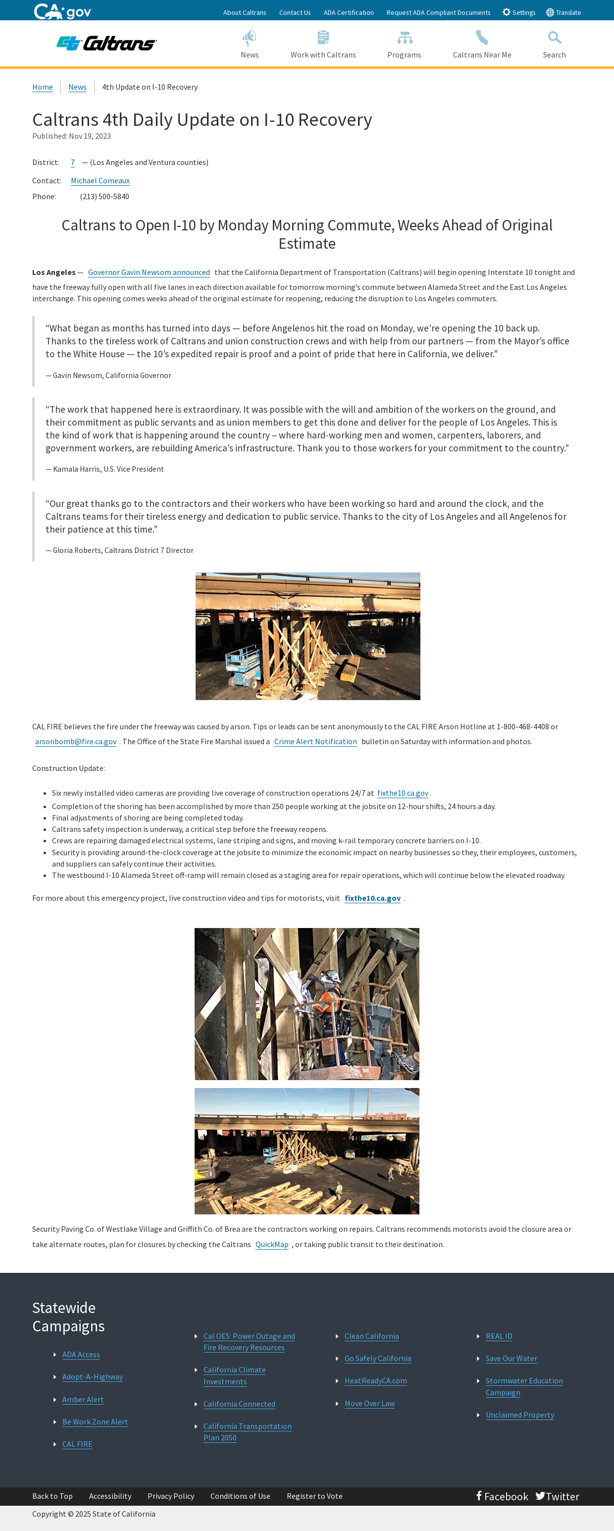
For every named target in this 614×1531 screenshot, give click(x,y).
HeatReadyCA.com (376, 1380)
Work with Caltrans (323, 42)
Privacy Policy (171, 1496)
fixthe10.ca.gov (402, 793)
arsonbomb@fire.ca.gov (75, 741)
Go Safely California (378, 1358)
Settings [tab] (518, 12)
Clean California (372, 1336)
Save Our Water (511, 1358)
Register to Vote (315, 1496)
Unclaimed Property (520, 1415)
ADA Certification (349, 12)
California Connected (239, 1404)
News (250, 42)
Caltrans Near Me (482, 42)
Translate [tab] (563, 12)
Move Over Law (370, 1403)
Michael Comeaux (100, 180)
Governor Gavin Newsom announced (149, 272)
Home (42, 87)
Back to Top (52, 1496)
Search (554, 42)
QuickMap (272, 1244)
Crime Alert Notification (315, 741)
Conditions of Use (240, 1496)
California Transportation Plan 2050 (248, 1431)
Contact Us (295, 12)
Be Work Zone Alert (95, 1421)
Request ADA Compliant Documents (439, 12)
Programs (404, 42)
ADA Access (81, 1354)
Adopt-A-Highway (92, 1376)
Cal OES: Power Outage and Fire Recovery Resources (249, 1341)
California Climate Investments (235, 1375)
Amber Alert (83, 1399)
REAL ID (499, 1336)
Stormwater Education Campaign (524, 1386)
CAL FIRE (77, 1444)
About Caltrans (244, 12)
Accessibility (110, 1496)
